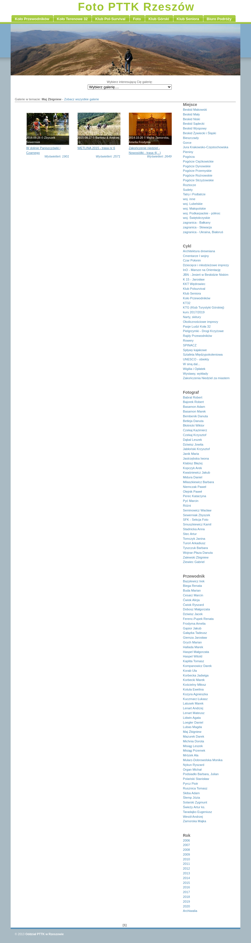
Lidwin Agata (192, 717)
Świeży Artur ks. (194, 807)
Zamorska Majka (194, 821)
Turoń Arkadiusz (194, 543)
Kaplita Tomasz (193, 661)
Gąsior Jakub (192, 628)
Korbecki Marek (194, 680)
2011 (186, 863)
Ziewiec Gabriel (193, 562)
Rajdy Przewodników (197, 335)
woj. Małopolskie (194, 208)
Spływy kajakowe (195, 350)
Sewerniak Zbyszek (196, 515)
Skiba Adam (191, 793)
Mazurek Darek (193, 736)
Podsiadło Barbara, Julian (201, 774)
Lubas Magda (192, 727)
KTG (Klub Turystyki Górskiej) (203, 307)
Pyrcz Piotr (190, 783)
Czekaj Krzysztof (194, 435)
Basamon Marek (194, 411)
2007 (186, 845)
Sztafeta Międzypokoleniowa (203, 354)
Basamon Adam (194, 406)
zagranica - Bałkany (196, 222)
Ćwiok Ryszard (193, 604)
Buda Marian (192, 590)
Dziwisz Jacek (193, 614)
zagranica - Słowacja (197, 227)
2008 (186, 849)
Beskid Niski (191, 119)
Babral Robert (192, 397)
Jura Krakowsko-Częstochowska (205, 147)
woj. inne (189, 199)
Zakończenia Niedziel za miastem (206, 378)
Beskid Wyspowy (194, 128)
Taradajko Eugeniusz (197, 812)
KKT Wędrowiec (194, 284)
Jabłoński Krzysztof (196, 449)
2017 (186, 892)
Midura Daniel (192, 477)
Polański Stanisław (196, 778)
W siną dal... (191, 364)
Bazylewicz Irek (193, 581)
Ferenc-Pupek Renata (198, 618)
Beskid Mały (191, 114)
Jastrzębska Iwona (196, 458)
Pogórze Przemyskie (197, 170)
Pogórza (189, 156)
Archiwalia (190, 910)
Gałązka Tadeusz (195, 632)
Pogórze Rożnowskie (197, 175)
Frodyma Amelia (194, 623)
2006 (186, 840)
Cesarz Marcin (193, 595)
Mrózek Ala (190, 755)
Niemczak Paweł (194, 486)
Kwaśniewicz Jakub (196, 472)
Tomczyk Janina (194, 538)
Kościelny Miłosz (194, 684)
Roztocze (189, 185)
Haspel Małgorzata (196, 652)
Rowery (188, 340)
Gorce (187, 142)
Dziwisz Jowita (193, 444)
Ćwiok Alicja (191, 600)
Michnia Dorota (193, 741)
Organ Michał (192, 769)
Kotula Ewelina (193, 689)
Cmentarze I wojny (196, 256)
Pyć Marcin (190, 500)
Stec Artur (190, 534)
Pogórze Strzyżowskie (198, 180)
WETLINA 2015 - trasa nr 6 (96, 148)
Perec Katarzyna (194, 496)
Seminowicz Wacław (197, 510)
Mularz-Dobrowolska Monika (202, 760)
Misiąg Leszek (193, 746)
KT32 (186, 303)
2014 (186, 878)
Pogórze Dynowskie (197, 166)
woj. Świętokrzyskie (196, 217)
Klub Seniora (192, 293)
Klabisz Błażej (193, 463)
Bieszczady (191, 138)
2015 (186, 882)
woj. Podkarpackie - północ (201, 213)
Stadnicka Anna (194, 529)
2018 (186, 896)
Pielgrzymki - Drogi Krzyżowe (203, 331)
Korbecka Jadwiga (195, 675)
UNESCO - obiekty (196, 359)
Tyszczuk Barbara (195, 548)
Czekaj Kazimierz (195, 430)
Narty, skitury (192, 317)
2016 (186, 887)
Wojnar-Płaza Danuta (198, 552)
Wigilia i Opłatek (194, 368)
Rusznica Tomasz (195, 788)
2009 (186, 854)
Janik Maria (191, 453)
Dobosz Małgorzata (196, 609)
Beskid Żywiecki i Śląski (199, 133)
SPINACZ (190, 345)
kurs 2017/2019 (193, 312)
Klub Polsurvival (194, 288)
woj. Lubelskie (193, 203)
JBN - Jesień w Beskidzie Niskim (205, 274)
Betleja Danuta (193, 421)
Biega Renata (192, 585)
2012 (186, 868)
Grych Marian (192, 642)
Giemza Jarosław (195, 637)
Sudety (188, 189)
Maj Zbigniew (192, 731)
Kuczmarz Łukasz (195, 699)
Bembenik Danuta (195, 416)
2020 (186, 906)
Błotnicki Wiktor (193, 425)
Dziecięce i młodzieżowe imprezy (206, 265)
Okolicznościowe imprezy (200, 321)
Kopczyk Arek (192, 468)
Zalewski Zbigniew (195, 557)
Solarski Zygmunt (195, 802)
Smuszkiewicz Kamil (197, 524)
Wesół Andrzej (193, 816)
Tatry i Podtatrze (194, 194)
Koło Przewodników (196, 298)
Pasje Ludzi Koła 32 (197, 326)
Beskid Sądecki (193, 123)
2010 (186, 859)
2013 (186, 873)
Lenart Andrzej (193, 708)
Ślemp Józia (191, 797)
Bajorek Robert (193, 402)
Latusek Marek (193, 703)
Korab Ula (190, 670)
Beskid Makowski (195, 109)
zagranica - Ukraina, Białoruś (203, 232)
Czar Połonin (192, 260)
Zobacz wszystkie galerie (81, 99)
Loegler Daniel (193, 722)
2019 (186, 901)
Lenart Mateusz (193, 713)
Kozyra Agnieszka (195, 694)
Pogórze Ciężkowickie (198, 161)
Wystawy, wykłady (195, 373)
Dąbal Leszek (192, 439)
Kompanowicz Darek (197, 666)
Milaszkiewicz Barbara (198, 482)
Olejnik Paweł (192, 491)
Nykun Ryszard (193, 764)
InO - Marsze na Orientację (201, 270)
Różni (187, 505)
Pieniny (188, 152)
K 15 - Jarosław (193, 279)
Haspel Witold (192, 656)
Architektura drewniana (199, 251)
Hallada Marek (193, 647)
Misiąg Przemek (194, 750)
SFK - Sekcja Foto (195, 519)
